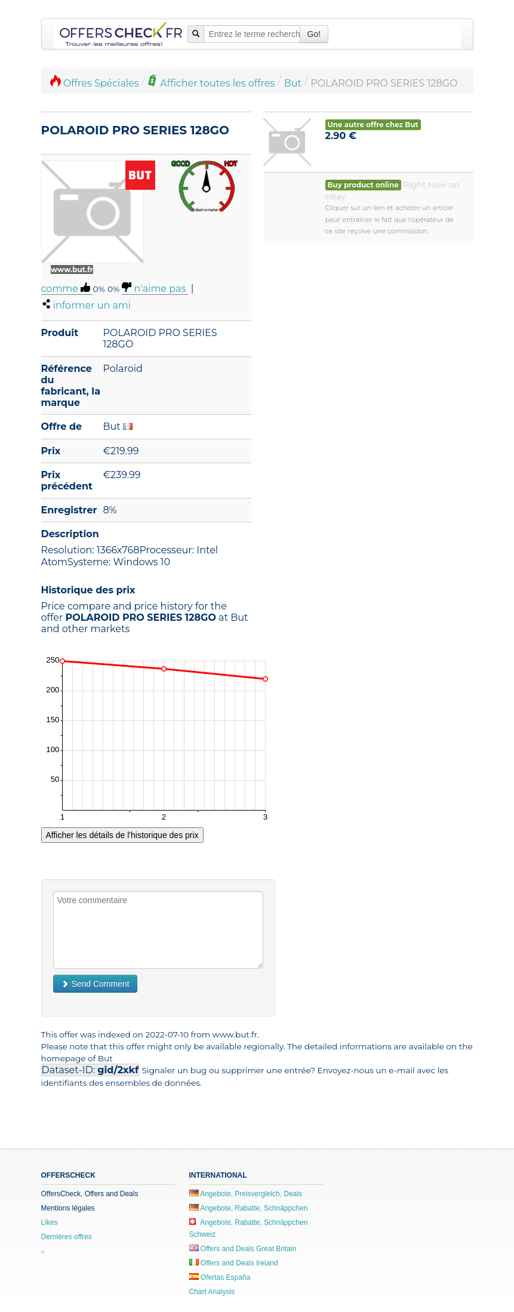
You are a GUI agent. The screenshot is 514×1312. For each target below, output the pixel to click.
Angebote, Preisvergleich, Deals (245, 1194)
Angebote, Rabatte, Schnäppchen (248, 1208)
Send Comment (95, 983)
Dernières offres (66, 1237)
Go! (314, 34)
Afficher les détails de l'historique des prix (122, 835)
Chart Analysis (212, 1292)
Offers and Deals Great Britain (243, 1249)
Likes (49, 1222)
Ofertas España (220, 1277)
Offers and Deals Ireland (233, 1263)
